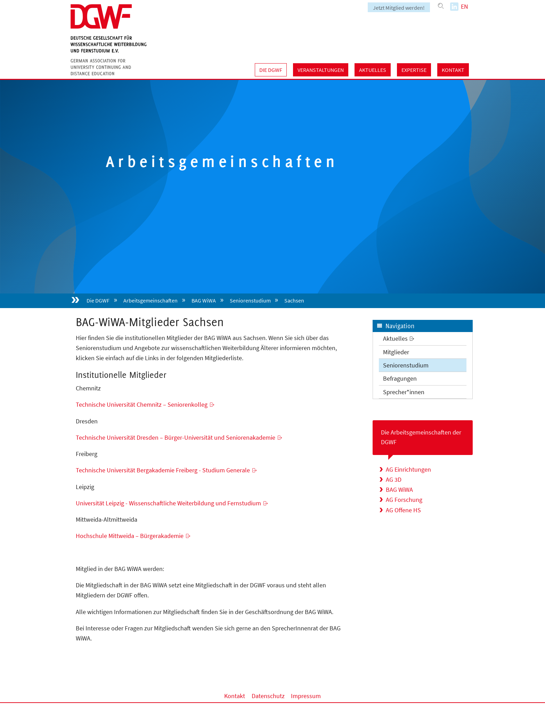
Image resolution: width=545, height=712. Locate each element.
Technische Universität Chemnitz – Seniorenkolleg (142, 404)
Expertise (413, 69)
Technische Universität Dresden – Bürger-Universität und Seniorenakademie (175, 437)
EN (464, 6)
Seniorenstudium (250, 300)
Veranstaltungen (321, 69)
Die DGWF (270, 69)
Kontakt (453, 69)
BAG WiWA (204, 300)
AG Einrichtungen (408, 469)
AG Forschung (404, 500)
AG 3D (393, 479)
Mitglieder (396, 352)
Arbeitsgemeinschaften (150, 300)
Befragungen (400, 378)
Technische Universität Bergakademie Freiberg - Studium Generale (163, 470)
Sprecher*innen (403, 392)
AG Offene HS (403, 510)
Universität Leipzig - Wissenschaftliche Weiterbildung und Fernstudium (168, 503)
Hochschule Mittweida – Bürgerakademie (130, 536)
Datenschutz (268, 696)
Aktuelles (372, 69)
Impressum (306, 696)
